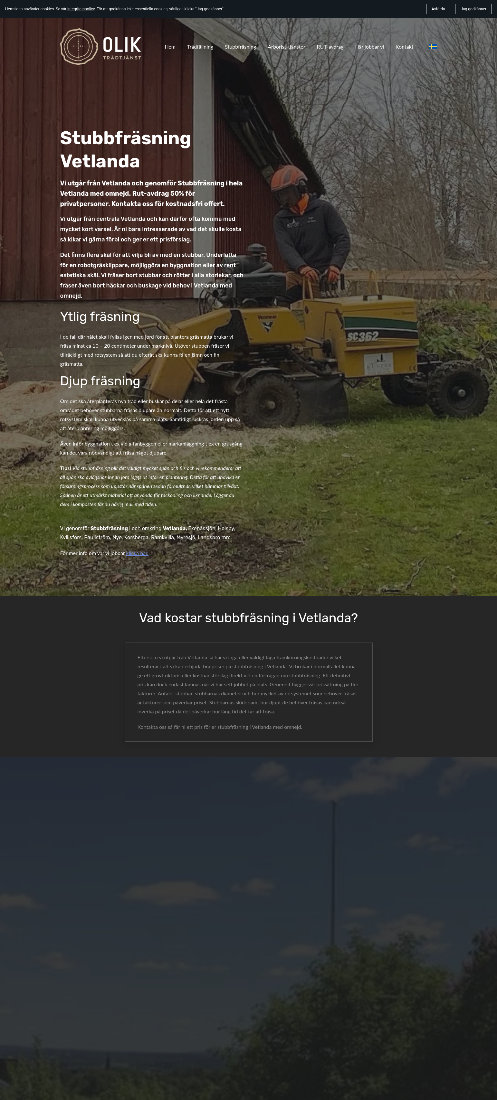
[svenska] (433, 47)
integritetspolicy (81, 9)
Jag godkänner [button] (473, 9)
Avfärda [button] (438, 9)
